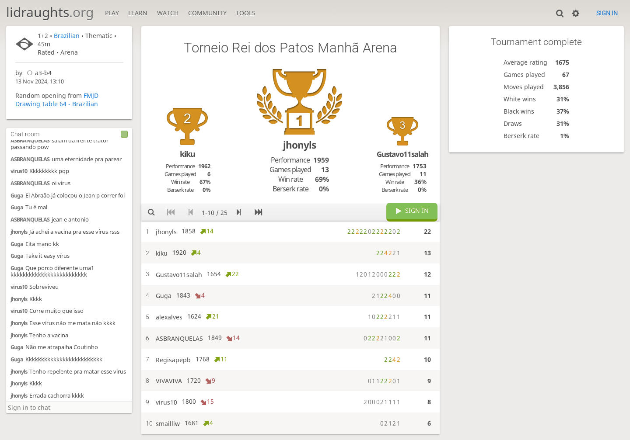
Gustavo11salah (402, 154)
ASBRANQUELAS (29, 140)
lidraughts (50, 12)
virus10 (18, 171)
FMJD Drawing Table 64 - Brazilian (56, 99)
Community (207, 13)
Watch (167, 13)
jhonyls (18, 232)
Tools (246, 13)
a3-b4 (38, 73)
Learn (137, 13)
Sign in (607, 13)
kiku (187, 154)
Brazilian (67, 35)
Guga (16, 195)
